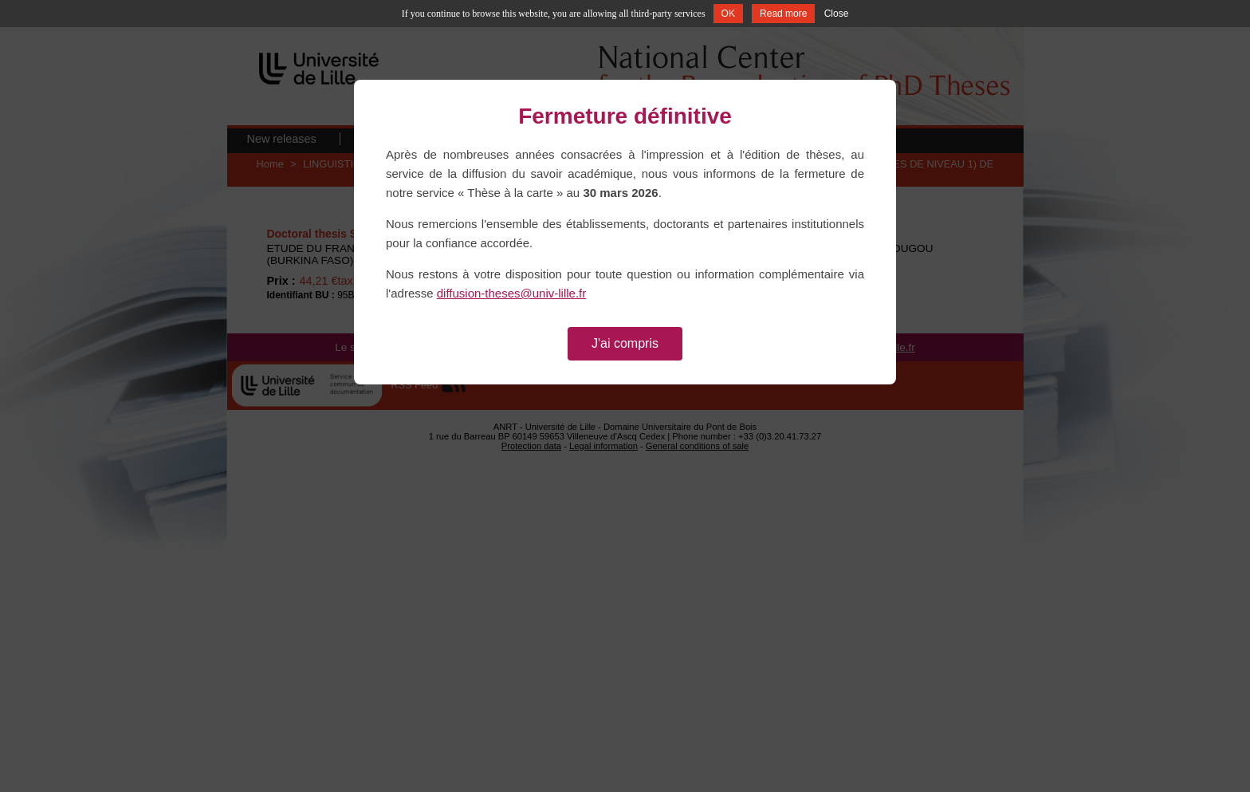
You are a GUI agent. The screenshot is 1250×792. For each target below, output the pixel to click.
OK (728, 13)
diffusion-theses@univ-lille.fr (512, 293)
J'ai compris (625, 343)
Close (836, 13)
